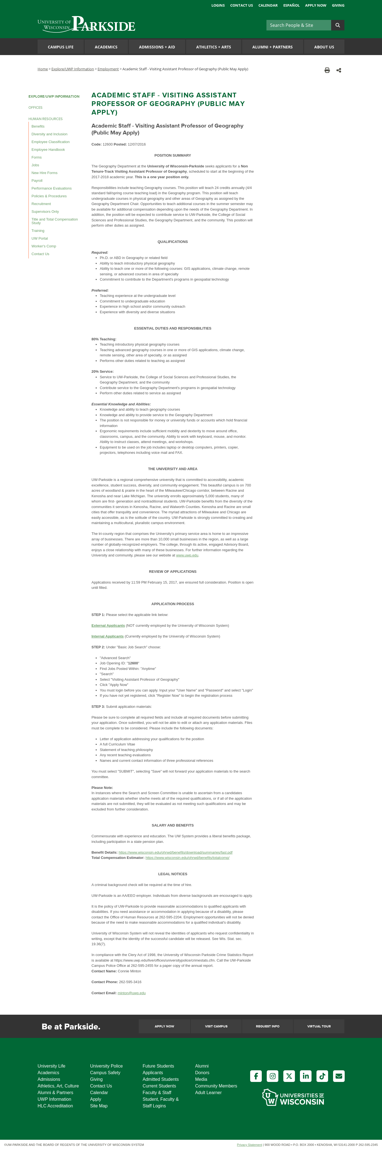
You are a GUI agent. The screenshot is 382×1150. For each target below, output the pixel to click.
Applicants (153, 1072)
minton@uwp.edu (132, 993)
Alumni (202, 1066)
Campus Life (61, 47)
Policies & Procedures (49, 196)
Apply (95, 1099)
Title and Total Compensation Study (55, 221)
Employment (108, 68)
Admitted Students (161, 1079)
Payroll (37, 180)
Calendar (268, 5)
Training (38, 231)
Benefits (38, 126)
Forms (37, 157)
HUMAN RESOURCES (45, 119)
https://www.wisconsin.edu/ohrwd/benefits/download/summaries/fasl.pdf (175, 852)
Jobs (35, 165)
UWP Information (54, 1099)
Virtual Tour (319, 1026)
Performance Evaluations (52, 188)
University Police (106, 1066)
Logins (218, 5)
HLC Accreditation (55, 1106)
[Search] (298, 25)
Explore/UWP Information (72, 68)
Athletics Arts (213, 47)
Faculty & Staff (157, 1092)
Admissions (49, 1079)
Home (43, 68)
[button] (338, 70)
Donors (202, 1072)
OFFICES (35, 107)
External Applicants (108, 625)
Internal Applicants (107, 636)
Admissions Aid (157, 47)
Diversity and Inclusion (49, 134)
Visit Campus (216, 1026)
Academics (106, 47)
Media (201, 1079)
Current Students (159, 1086)
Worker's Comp (44, 246)
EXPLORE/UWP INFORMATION (53, 96)
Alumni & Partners (55, 1092)
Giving (338, 5)
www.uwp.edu (187, 555)
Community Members (216, 1086)
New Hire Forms (44, 173)
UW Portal (40, 238)
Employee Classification (51, 142)
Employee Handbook (48, 149)
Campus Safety (105, 1072)
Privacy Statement (249, 1144)
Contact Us (241, 5)
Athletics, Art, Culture (58, 1086)
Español (291, 5)
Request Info (267, 1026)
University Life (51, 1066)
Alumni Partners (272, 47)
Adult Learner (208, 1092)
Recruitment (41, 204)
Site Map (99, 1106)
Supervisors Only (45, 211)
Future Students (158, 1066)
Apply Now (315, 5)
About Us (324, 47)
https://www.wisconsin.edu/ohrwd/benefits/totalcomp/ (187, 858)
